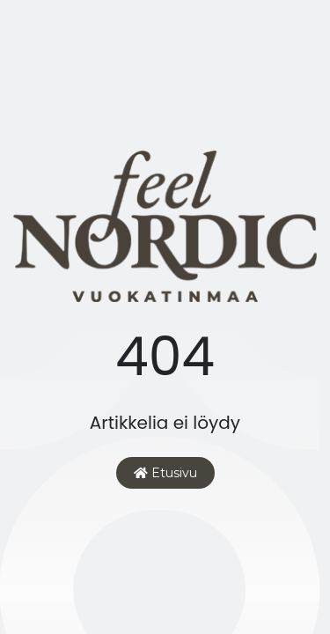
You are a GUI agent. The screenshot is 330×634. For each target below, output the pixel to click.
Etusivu (165, 473)
